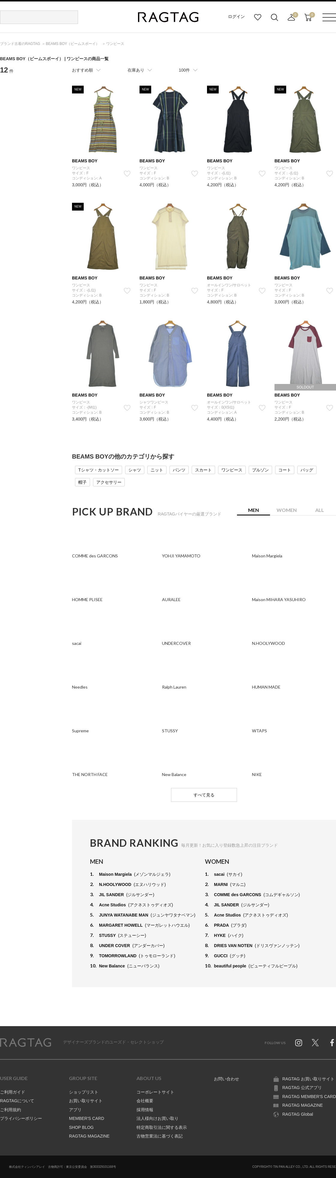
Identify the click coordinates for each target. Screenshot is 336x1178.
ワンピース (231, 470)
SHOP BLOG (81, 1127)
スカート (203, 470)
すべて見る (204, 795)
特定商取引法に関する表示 (161, 1127)
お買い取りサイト (86, 1100)
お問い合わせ (226, 1078)
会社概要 (144, 1100)
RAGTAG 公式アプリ (302, 1087)
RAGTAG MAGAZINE (89, 1136)
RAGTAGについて (17, 1100)
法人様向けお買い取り (157, 1118)
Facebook (332, 1043)
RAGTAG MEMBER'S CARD (309, 1096)
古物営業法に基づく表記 (159, 1136)
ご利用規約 (10, 1109)
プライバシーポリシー (21, 1118)
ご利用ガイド (12, 1092)
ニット (157, 470)
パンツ (179, 470)
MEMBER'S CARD (86, 1118)
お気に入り (258, 17)
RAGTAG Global (297, 1114)
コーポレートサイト (155, 1092)
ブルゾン (260, 470)
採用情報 (144, 1109)
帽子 (82, 482)
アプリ (75, 1109)
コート (284, 470)
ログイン (236, 16)
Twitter (315, 1043)
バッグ (307, 470)
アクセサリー (109, 482)
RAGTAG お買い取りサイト (308, 1078)
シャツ (134, 470)
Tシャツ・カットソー (98, 470)
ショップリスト (83, 1092)
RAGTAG (25, 1042)
